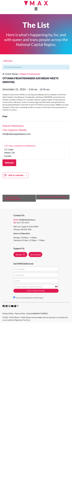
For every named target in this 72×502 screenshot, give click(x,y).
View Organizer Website (15, 130)
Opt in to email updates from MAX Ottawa (28, 298)
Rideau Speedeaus (13, 126)
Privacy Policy (8, 313)
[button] (20, 254)
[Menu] (36, 9)
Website (9, 163)
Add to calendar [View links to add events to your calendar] (15, 175)
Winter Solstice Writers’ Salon (53, 197)
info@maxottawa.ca (27, 220)
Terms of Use (20, 313)
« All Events (7, 61)
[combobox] (56, 287)
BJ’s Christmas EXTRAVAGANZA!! (13, 198)
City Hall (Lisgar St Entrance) (19, 146)
